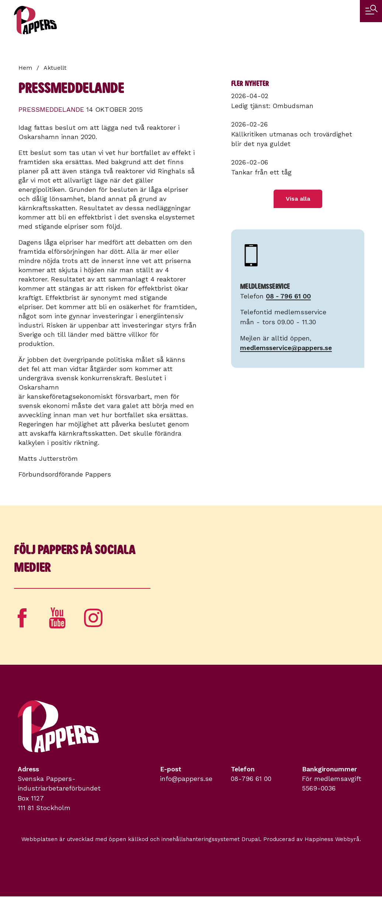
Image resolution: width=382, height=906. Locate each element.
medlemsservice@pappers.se (286, 348)
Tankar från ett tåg (261, 172)
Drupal (251, 839)
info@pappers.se (186, 778)
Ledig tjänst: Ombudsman (272, 106)
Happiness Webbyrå (332, 839)
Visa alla (298, 198)
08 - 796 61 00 (288, 296)
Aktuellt (55, 67)
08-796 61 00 (251, 778)
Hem (25, 67)
